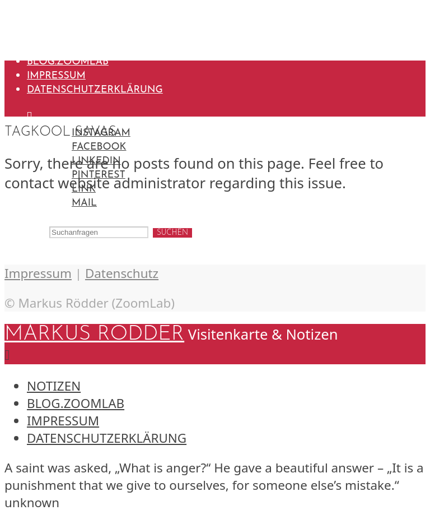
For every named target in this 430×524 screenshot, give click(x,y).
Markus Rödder (94, 14)
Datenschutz (121, 273)
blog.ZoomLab (68, 62)
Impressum (56, 76)
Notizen (50, 48)
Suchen (172, 233)
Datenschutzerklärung (95, 90)
